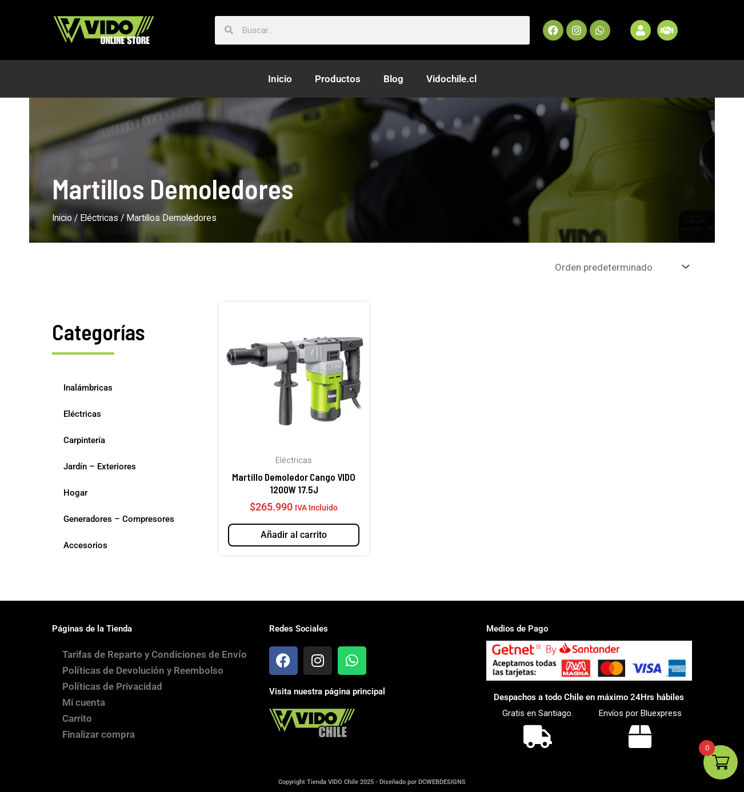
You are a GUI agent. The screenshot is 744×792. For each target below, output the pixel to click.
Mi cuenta (84, 713)
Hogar (75, 493)
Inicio (280, 79)
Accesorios (85, 545)
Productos (338, 79)
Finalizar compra (99, 745)
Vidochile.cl (451, 79)
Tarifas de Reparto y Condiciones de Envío (142, 660)
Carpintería (84, 440)
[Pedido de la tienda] (621, 267)
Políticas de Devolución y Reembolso (144, 682)
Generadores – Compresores (118, 519)
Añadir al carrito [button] (294, 534)
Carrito (78, 729)
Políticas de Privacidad (113, 697)
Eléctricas (99, 217)
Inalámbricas (88, 388)
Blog (393, 79)
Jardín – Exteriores (99, 466)
